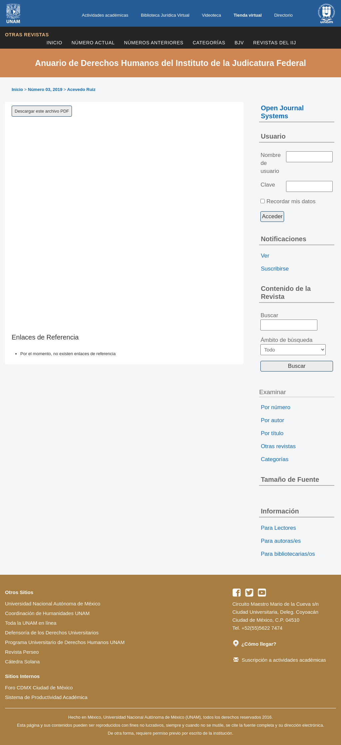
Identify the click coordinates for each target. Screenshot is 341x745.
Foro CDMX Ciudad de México (39, 687)
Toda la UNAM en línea (30, 623)
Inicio (54, 42)
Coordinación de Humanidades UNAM (47, 613)
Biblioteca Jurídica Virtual (165, 15)
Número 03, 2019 (45, 89)
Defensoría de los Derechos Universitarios (52, 632)
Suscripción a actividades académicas (279, 660)
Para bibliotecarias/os (288, 554)
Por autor (272, 420)
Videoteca (211, 15)
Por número (275, 407)
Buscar (288, 321)
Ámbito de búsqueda (293, 346)
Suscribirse (275, 269)
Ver (265, 256)
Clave (267, 185)
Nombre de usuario (270, 163)
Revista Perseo (22, 652)
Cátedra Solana (22, 661)
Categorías (209, 42)
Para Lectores (278, 528)
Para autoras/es (281, 541)
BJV (239, 42)
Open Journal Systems (282, 112)
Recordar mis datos (290, 201)
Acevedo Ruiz (81, 89)
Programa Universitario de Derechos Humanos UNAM (65, 642)
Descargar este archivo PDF (42, 111)
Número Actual (93, 42)
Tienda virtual (247, 15)
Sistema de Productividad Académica (46, 697)
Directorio (283, 15)
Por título (272, 433)
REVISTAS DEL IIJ (274, 42)
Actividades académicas (105, 15)
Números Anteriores (153, 42)
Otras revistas (27, 34)
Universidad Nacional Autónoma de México (52, 603)
